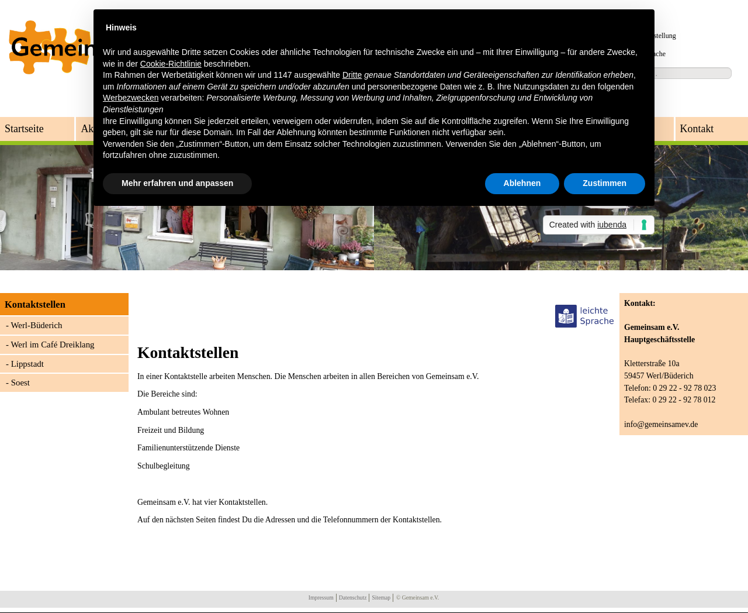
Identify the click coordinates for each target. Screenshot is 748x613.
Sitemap (381, 597)
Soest (20, 382)
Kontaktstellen (35, 304)
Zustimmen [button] (604, 183)
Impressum (321, 597)
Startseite (24, 129)
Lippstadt (27, 364)
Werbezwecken (130, 97)
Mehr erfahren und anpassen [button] (177, 183)
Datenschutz (353, 597)
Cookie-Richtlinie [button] (171, 63)
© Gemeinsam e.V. (417, 597)
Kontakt (697, 129)
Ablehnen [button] (522, 183)
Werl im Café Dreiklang (52, 344)
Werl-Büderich (36, 325)
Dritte (352, 75)
